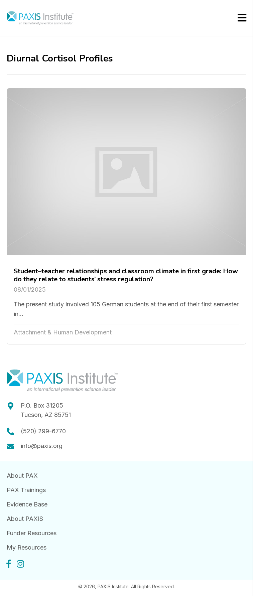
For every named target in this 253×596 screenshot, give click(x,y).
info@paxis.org (41, 445)
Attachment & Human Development (63, 332)
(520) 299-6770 (43, 431)
